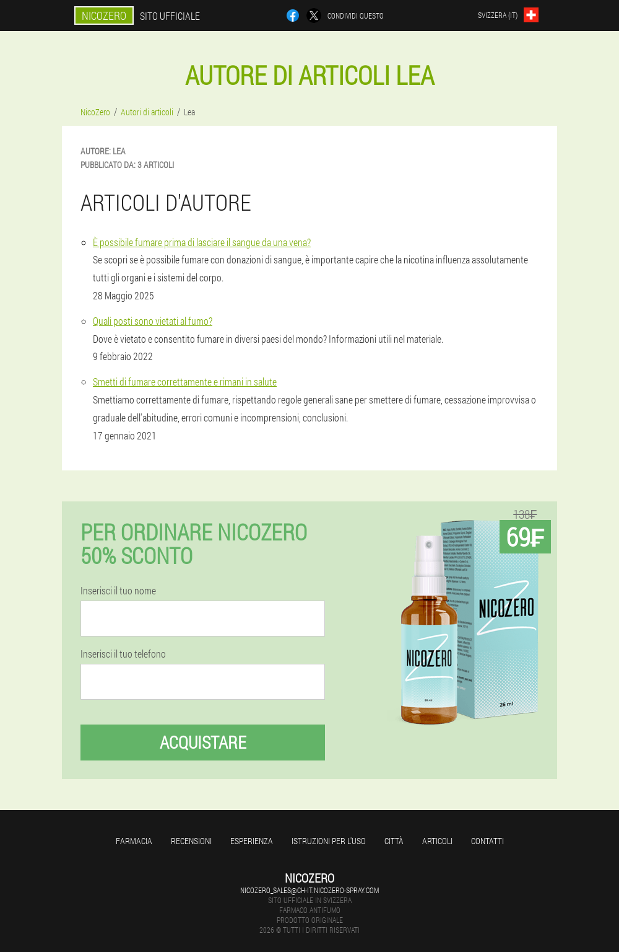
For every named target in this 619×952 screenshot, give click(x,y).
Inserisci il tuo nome (118, 591)
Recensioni (191, 841)
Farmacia (134, 841)
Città (394, 841)
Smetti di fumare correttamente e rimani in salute (185, 381)
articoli (437, 841)
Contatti (487, 841)
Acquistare (203, 742)
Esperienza (251, 841)
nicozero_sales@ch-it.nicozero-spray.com (309, 890)
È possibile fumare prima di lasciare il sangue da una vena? (202, 242)
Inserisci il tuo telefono (123, 654)
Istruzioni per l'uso (329, 841)
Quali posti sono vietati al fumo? (152, 320)
